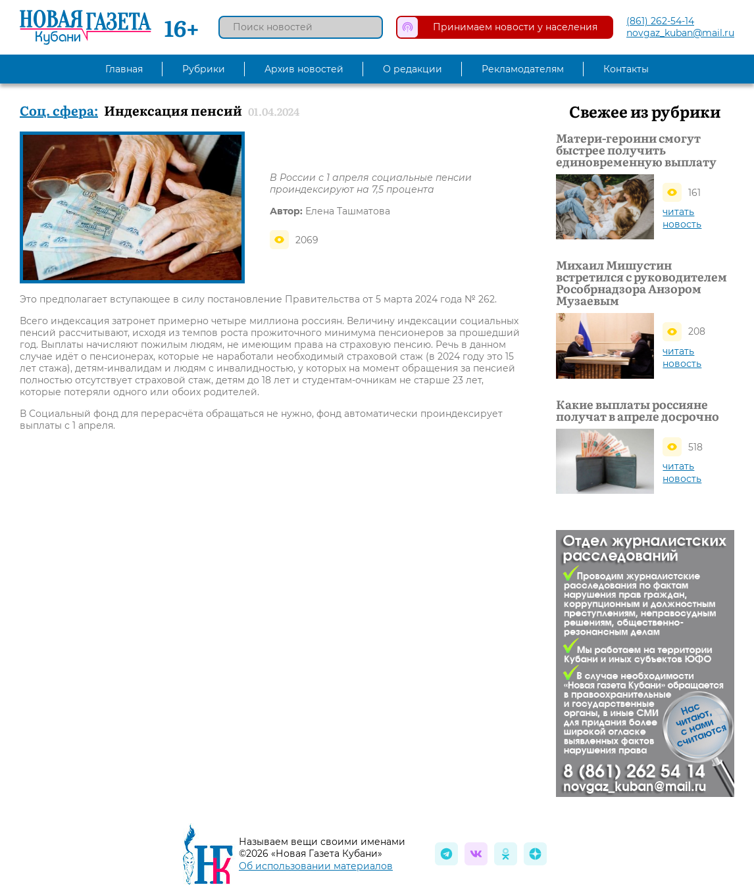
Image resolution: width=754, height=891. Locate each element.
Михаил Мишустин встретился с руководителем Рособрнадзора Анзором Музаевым (641, 282)
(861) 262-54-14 (660, 21)
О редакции (412, 69)
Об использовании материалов (316, 866)
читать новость (682, 218)
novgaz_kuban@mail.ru (680, 33)
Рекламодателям (523, 69)
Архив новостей (303, 69)
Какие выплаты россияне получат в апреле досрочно (637, 410)
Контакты (626, 69)
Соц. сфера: (59, 110)
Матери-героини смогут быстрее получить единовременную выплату (636, 150)
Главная (124, 69)
